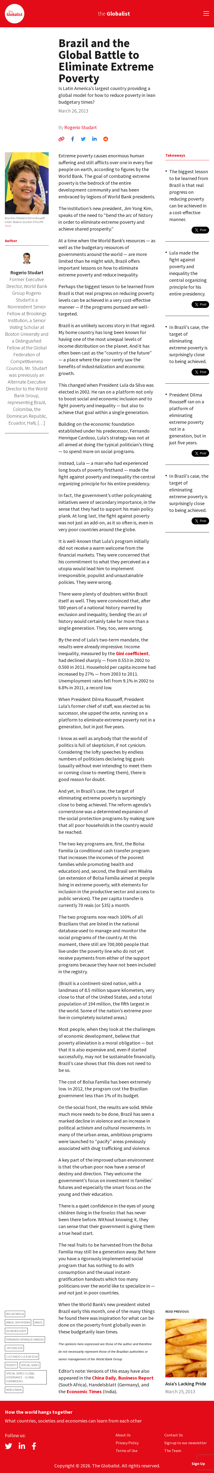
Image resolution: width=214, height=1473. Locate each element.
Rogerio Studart (80, 127)
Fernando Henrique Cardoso (25, 1339)
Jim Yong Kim (14, 1348)
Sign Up (198, 1463)
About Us (123, 1434)
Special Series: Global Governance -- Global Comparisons (20, 1377)
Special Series (30, 1365)
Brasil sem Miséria (18, 1322)
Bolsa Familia (15, 1314)
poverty (11, 1365)
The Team (172, 1450)
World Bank (14, 1390)
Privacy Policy (127, 1442)
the (114, 13)
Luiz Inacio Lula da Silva (22, 1356)
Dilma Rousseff (16, 1331)
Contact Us (173, 1434)
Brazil (38, 1322)
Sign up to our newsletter (185, 1442)
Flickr (8, 226)
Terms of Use (127, 1450)
